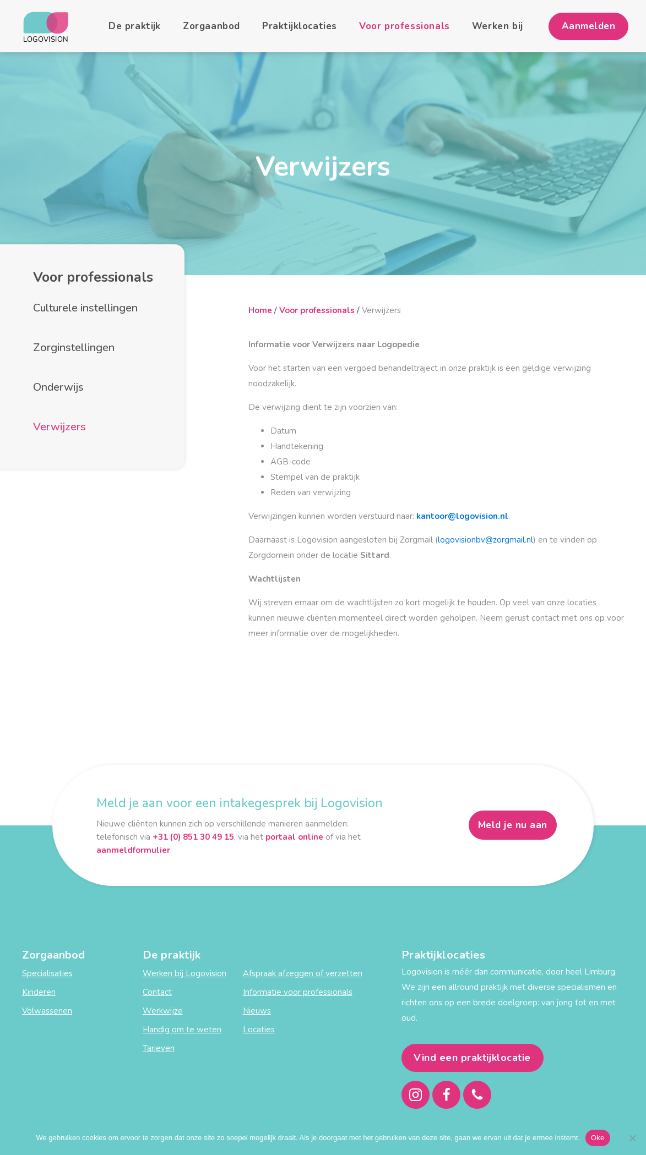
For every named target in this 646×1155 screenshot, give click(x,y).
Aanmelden (589, 26)
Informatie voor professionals (297, 992)
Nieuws (257, 1010)
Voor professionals (404, 26)
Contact (157, 992)
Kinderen (39, 992)
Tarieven (159, 1048)
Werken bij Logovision (184, 973)
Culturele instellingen (85, 307)
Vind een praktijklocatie (472, 1057)
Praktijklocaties (299, 26)
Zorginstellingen (74, 347)
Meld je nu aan (512, 825)
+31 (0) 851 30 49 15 (193, 836)
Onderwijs (58, 387)
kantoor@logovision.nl (462, 516)
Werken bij (497, 26)
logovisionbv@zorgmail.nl (485, 539)
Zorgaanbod (211, 26)
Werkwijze (163, 1010)
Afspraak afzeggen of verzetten (302, 973)
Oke (598, 1138)
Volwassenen (47, 1010)
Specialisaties (47, 973)
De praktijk (134, 26)
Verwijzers (59, 426)
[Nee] (632, 1137)
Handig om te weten (182, 1029)
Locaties (259, 1029)
